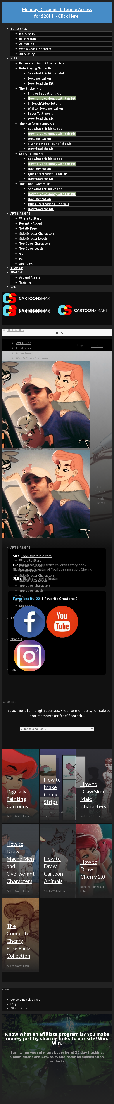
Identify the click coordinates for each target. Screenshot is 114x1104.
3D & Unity (27, 54)
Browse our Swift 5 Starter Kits (41, 63)
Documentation (39, 78)
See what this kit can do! (46, 128)
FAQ (13, 1004)
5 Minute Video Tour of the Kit (49, 144)
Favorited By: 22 (26, 598)
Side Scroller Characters (36, 233)
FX (21, 258)
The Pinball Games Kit (35, 184)
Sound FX (26, 263)
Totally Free (28, 228)
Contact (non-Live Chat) (25, 1000)
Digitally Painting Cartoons (17, 798)
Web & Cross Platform (35, 49)
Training (25, 282)
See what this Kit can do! (46, 73)
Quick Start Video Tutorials (47, 174)
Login (81, 345)
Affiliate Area (18, 1008)
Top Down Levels (31, 248)
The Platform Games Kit (36, 123)
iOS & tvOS (27, 34)
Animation (26, 44)
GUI (21, 253)
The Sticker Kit (30, 88)
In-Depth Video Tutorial (45, 103)
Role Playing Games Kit (36, 68)
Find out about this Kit (44, 93)
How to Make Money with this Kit (52, 98)
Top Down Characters (34, 243)
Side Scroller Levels (33, 238)
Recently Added (30, 223)
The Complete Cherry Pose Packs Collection (19, 941)
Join (97, 345)
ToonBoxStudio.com (36, 556)
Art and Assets (29, 277)
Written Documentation (45, 108)
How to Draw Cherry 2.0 (92, 869)
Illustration (27, 39)
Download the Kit (41, 83)
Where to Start (30, 218)
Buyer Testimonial (41, 113)
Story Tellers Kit (31, 154)
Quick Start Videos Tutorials (48, 204)
